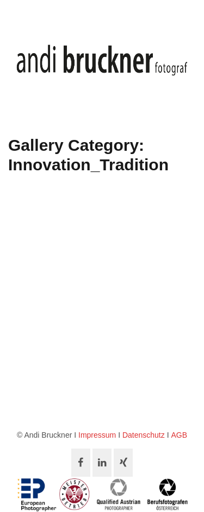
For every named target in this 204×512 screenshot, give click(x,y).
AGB (179, 435)
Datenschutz (143, 435)
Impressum (97, 435)
